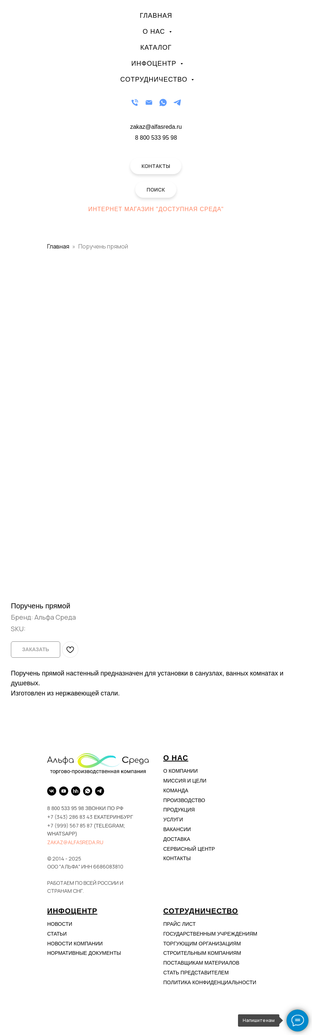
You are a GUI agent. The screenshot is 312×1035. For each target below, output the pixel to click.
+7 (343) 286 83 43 (70, 816)
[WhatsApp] (163, 102)
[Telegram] (177, 102)
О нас (155, 31)
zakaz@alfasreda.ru (75, 842)
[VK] (51, 791)
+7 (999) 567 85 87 (70, 825)
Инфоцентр (154, 63)
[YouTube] (63, 791)
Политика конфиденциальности (209, 982)
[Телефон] (134, 102)
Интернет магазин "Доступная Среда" (156, 209)
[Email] (148, 102)
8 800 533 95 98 (156, 138)
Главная (156, 15)
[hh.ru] (75, 791)
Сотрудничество (155, 79)
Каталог (156, 47)
